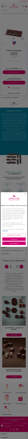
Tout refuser (14, 239)
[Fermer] (25, 194)
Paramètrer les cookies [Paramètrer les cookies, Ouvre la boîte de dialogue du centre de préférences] (14, 235)
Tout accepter (14, 243)
